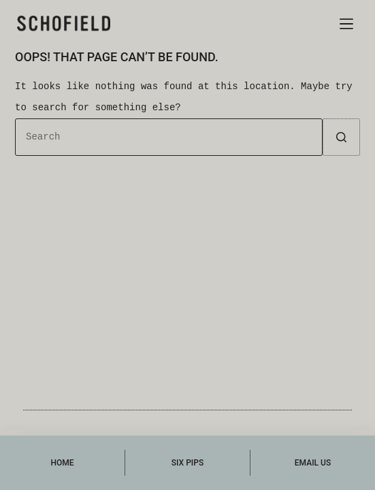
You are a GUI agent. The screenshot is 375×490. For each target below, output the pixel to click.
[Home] (62, 462)
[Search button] (341, 137)
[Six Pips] (187, 462)
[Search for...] (169, 137)
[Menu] (346, 24)
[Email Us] (312, 462)
